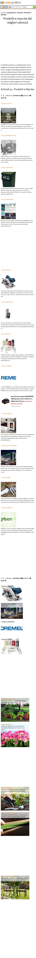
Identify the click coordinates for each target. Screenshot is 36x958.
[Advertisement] (18, 43)
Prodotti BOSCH (6, 270)
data (2, 98)
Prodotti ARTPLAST (7, 167)
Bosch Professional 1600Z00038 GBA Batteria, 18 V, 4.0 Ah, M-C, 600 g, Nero (22, 401)
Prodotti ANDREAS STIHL (8, 135)
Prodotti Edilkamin (6, 413)
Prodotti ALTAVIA (6, 103)
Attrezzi (20, 13)
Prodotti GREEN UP (6, 507)
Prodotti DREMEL (6, 366)
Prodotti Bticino (6, 334)
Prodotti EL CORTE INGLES (9, 445)
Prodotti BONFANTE (7, 199)
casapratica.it (11, 13)
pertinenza (17, 95)
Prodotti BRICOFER (6, 302)
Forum (11, 7)
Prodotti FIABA (5, 477)
